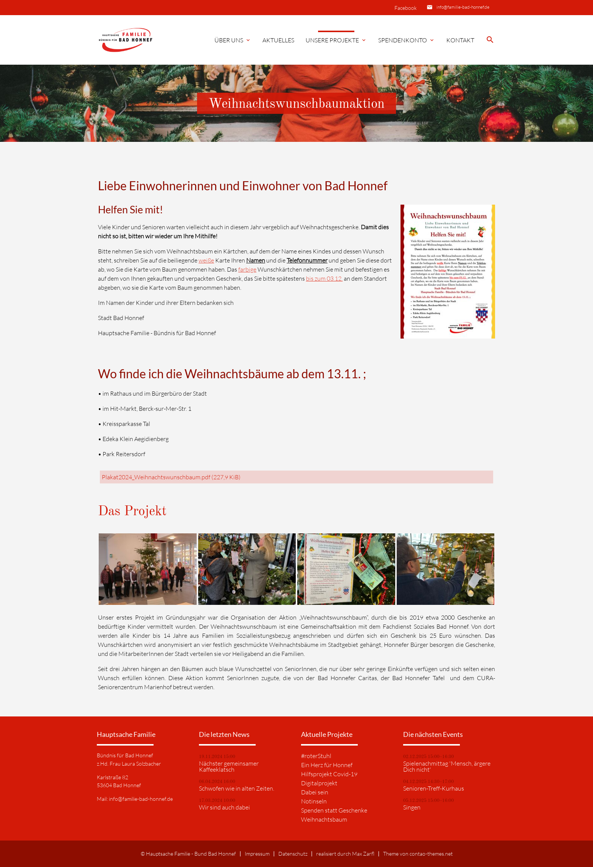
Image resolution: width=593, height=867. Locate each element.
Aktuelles (278, 40)
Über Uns (232, 40)
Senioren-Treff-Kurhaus (433, 788)
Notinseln (314, 801)
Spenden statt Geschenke (334, 810)
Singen (412, 807)
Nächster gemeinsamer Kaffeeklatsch (229, 766)
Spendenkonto (406, 40)
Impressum (257, 853)
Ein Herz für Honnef (326, 765)
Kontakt (460, 40)
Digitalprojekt (319, 783)
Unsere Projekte (336, 40)
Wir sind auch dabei (224, 807)
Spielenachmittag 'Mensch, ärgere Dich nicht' (447, 766)
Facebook (405, 8)
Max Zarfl (363, 853)
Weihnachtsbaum (324, 819)
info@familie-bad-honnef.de (462, 7)
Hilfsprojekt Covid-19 (329, 774)
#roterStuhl (316, 756)
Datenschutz (292, 853)
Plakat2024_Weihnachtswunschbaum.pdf (171, 477)
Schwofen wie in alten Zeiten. (236, 788)
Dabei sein (314, 792)
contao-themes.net (431, 853)
